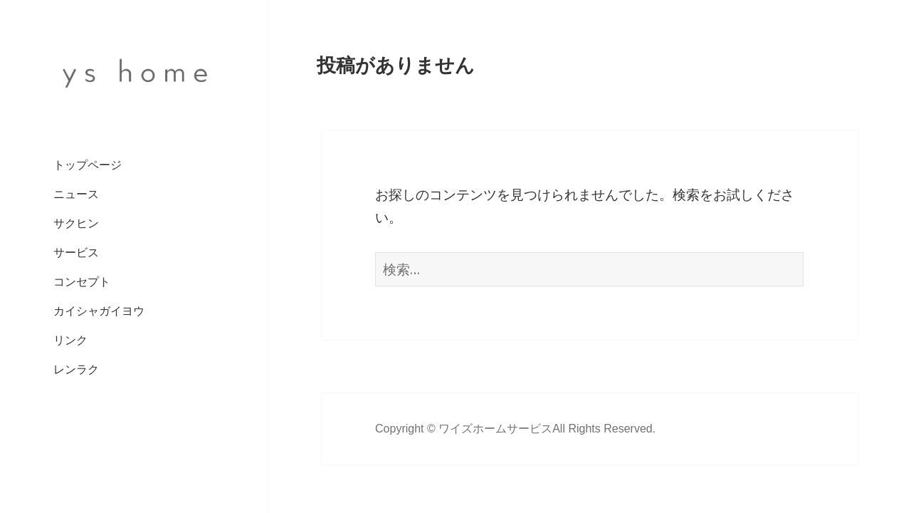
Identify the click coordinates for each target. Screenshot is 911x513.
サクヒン (76, 223)
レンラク (76, 369)
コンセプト (81, 282)
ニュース (76, 194)
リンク (70, 340)
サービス (76, 253)
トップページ (87, 165)
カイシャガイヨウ (98, 311)
